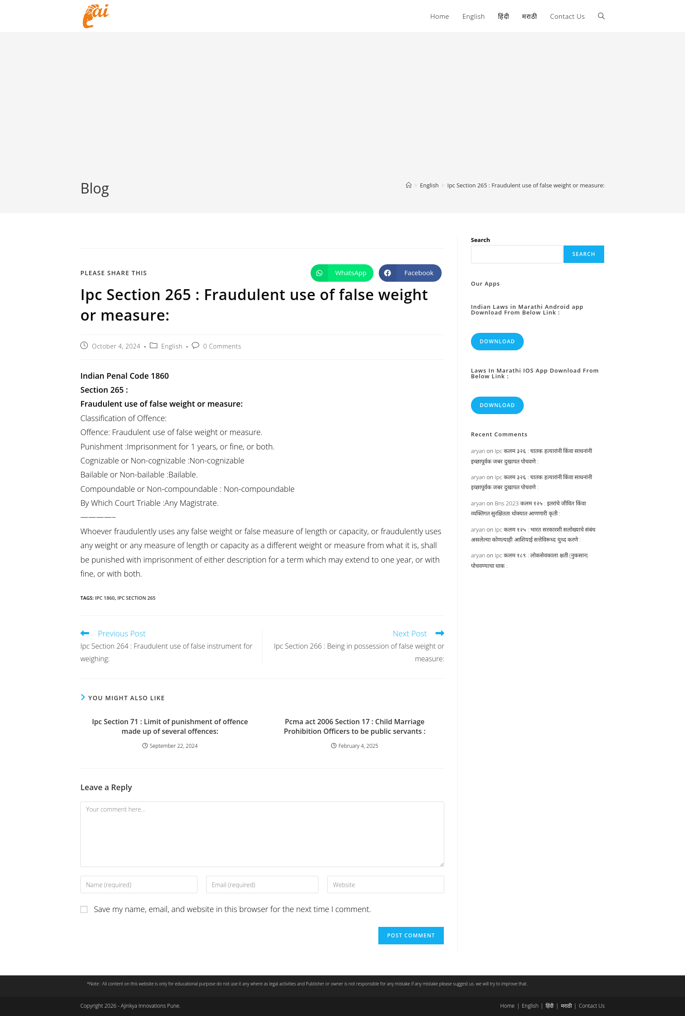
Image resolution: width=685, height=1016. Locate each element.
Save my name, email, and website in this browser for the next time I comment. (232, 909)
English (172, 346)
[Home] (409, 185)
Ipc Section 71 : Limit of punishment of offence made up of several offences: (170, 726)
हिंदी (550, 1005)
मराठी (566, 1005)
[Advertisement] (342, 113)
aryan (478, 451)
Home (507, 1005)
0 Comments (222, 346)
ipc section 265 (136, 597)
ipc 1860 (104, 597)
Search (480, 240)
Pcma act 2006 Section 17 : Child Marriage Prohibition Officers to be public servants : (355, 726)
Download (497, 341)
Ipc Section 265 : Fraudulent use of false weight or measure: (526, 185)
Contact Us (592, 1005)
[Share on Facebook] (410, 273)
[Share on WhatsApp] (342, 273)
